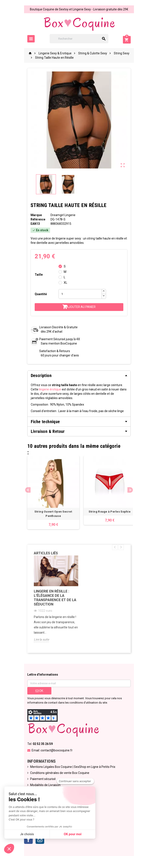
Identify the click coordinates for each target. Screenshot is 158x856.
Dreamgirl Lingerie (61, 215)
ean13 (32, 223)
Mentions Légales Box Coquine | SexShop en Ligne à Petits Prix (70, 767)
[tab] (79, 375)
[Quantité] (79, 294)
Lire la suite (39, 639)
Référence (35, 219)
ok (37, 691)
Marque (33, 215)
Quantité (38, 294)
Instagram (37, 839)
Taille (36, 274)
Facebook (26, 839)
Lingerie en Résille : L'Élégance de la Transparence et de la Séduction (52, 597)
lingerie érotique (39, 389)
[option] (51, 492)
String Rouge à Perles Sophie (107, 511)
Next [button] (132, 490)
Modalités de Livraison (43, 785)
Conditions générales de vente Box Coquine (57, 773)
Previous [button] (25, 490)
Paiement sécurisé (40, 779)
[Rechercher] (79, 38)
